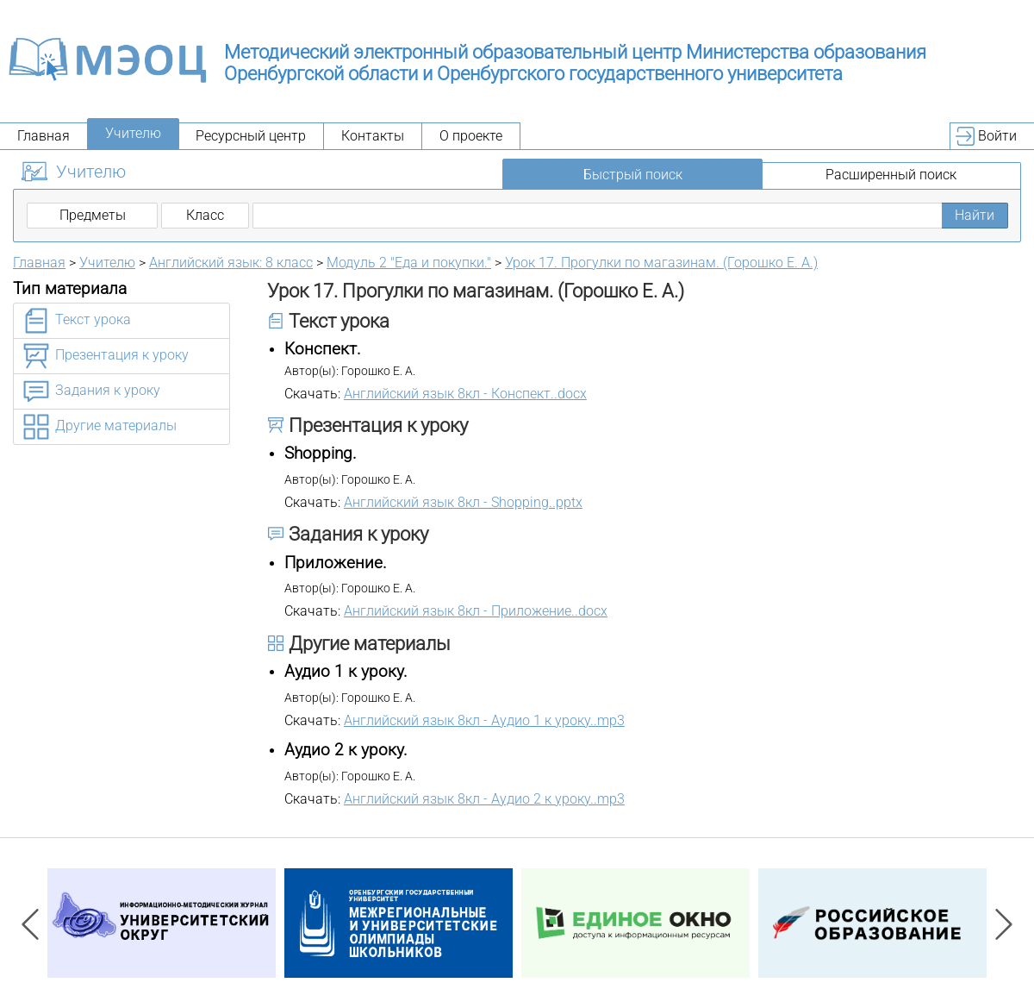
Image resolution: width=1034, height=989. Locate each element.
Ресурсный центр (251, 136)
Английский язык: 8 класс (231, 262)
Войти (997, 136)
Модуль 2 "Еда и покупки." (409, 262)
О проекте (470, 136)
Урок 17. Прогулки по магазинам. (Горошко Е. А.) (661, 262)
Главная (43, 136)
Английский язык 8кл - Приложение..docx (475, 611)
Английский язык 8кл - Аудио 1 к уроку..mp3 (484, 720)
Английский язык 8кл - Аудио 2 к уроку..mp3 (484, 799)
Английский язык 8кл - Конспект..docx (465, 393)
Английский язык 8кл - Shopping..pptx (463, 502)
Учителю (133, 133)
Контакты (372, 136)
